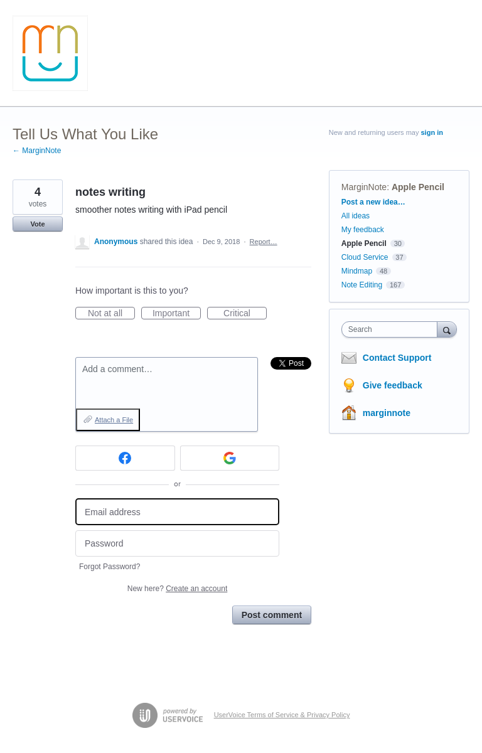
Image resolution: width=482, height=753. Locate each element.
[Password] (177, 543)
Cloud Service (364, 257)
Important (177, 313)
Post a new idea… (373, 202)
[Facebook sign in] (125, 458)
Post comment (272, 615)
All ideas (355, 215)
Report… (263, 241)
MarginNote (364, 187)
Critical (245, 313)
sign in (432, 132)
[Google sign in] (230, 458)
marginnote (386, 413)
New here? (177, 588)
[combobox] (392, 329)
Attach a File (114, 420)
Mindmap (356, 271)
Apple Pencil (418, 187)
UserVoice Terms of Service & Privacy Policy (282, 714)
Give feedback (392, 385)
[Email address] (177, 511)
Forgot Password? (109, 566)
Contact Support (397, 358)
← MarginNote (37, 150)
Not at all (111, 313)
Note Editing (361, 284)
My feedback (362, 229)
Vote (37, 224)
